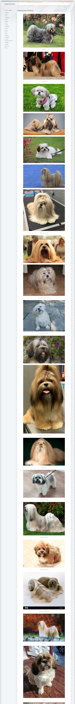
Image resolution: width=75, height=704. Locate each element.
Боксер (6, 44)
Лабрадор (7, 17)
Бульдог (6, 21)
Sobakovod (9, 4)
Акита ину (7, 46)
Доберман (7, 26)
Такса (6, 23)
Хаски (6, 31)
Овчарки (6, 42)
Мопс (6, 47)
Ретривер (7, 37)
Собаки (6, 38)
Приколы (7, 12)
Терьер (6, 24)
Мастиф (6, 35)
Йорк (6, 33)
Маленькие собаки (8, 40)
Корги (6, 15)
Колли (6, 28)
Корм (6, 19)
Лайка (6, 14)
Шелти (6, 30)
